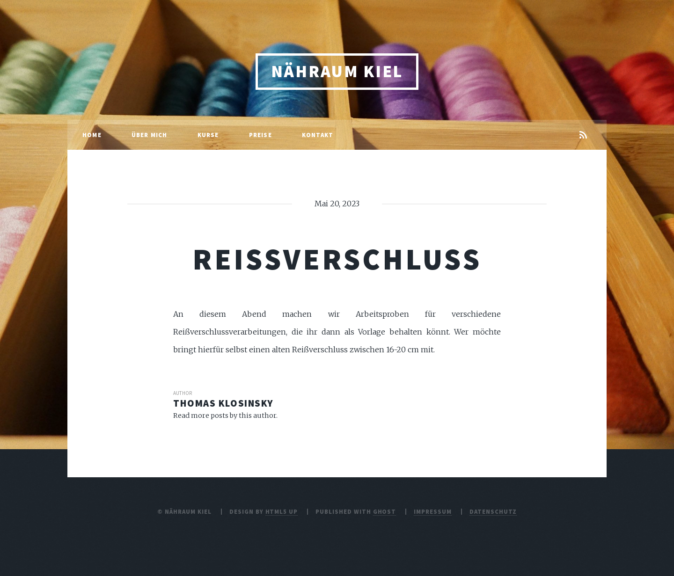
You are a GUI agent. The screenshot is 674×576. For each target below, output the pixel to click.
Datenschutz (493, 511)
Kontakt (317, 135)
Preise (260, 135)
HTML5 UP (281, 511)
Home (92, 135)
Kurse (208, 135)
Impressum (433, 511)
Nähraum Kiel (337, 71)
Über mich (150, 135)
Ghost (384, 511)
